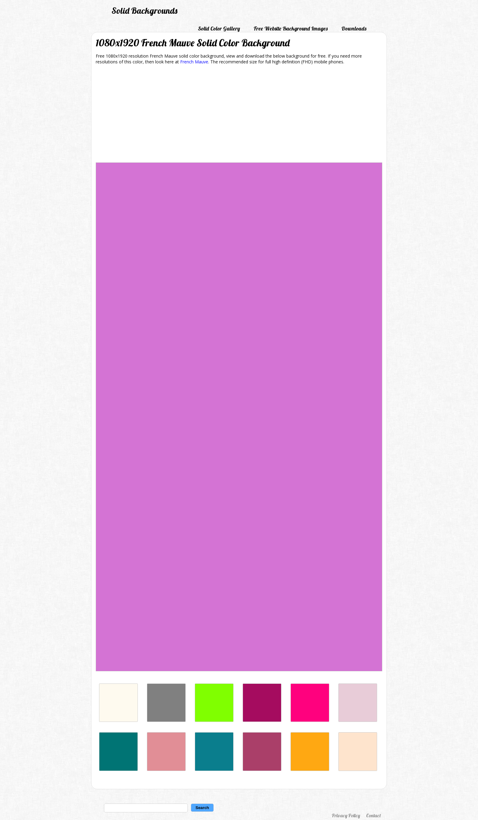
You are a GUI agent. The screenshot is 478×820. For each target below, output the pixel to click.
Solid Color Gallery (219, 28)
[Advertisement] (239, 114)
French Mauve (194, 62)
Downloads (353, 28)
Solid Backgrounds (144, 10)
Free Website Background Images (291, 28)
